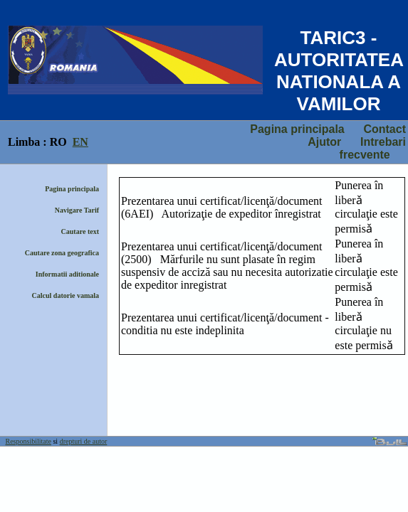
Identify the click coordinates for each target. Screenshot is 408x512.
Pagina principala (297, 129)
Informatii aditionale (67, 274)
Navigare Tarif (77, 210)
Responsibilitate (28, 441)
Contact (384, 129)
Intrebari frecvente (373, 148)
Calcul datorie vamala (65, 295)
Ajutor (324, 142)
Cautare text (80, 231)
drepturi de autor (84, 441)
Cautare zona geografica (62, 253)
